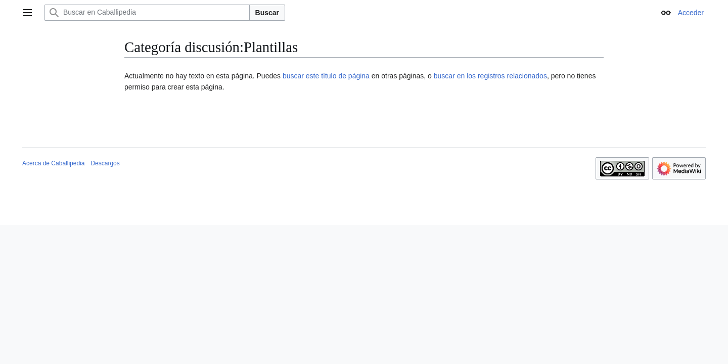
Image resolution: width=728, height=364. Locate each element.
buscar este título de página (326, 76)
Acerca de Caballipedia (53, 163)
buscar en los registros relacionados (490, 76)
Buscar (267, 13)
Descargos (104, 163)
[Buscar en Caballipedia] (147, 13)
